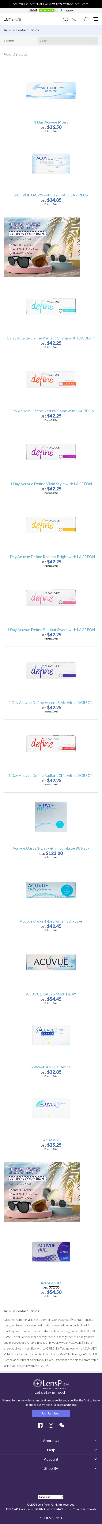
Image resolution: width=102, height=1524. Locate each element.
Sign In (76, 19)
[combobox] (65, 19)
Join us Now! (51, 1413)
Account (70, 1459)
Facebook (40, 1425)
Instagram (51, 1425)
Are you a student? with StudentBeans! (51, 3)
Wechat (61, 1425)
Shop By (70, 1468)
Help (71, 1449)
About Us (69, 1440)
